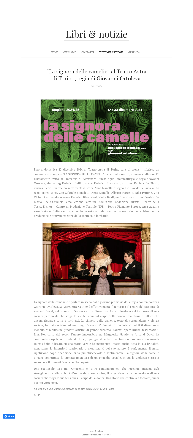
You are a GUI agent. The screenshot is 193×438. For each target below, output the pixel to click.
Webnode (96, 434)
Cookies (107, 434)
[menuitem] (86, 52)
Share (9, 416)
